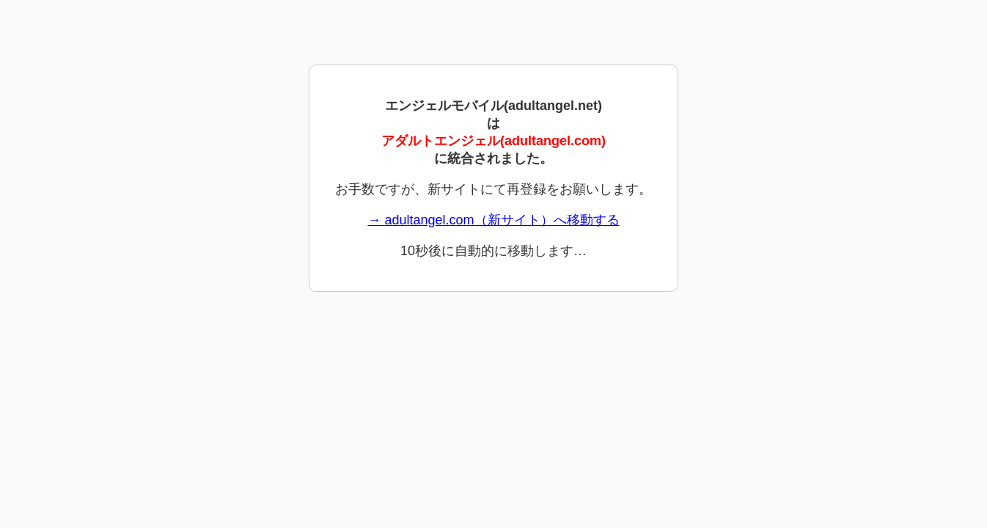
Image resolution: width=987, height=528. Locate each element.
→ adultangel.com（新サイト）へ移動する (493, 220)
